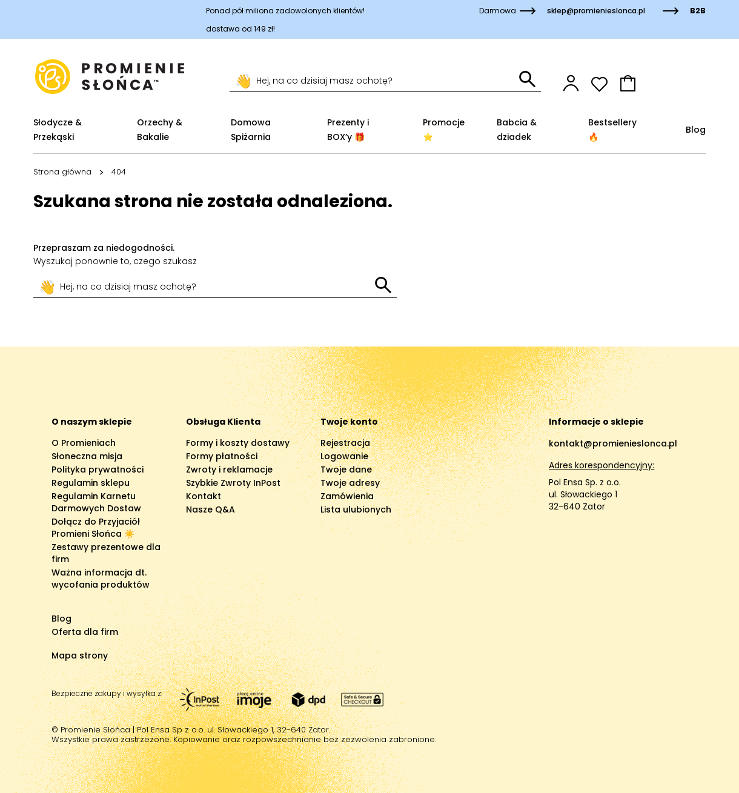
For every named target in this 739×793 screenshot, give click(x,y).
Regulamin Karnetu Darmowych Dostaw (96, 502)
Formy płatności (221, 456)
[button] (663, 83)
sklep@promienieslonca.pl (596, 10)
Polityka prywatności (97, 469)
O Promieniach (83, 443)
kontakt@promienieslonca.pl (613, 443)
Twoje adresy (350, 483)
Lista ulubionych (355, 509)
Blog (61, 618)
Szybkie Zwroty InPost (233, 483)
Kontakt (203, 496)
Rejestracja (345, 443)
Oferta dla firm (84, 632)
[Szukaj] (374, 81)
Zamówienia (347, 496)
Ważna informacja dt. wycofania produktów (100, 578)
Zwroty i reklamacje (229, 469)
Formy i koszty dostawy (238, 443)
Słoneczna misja (86, 456)
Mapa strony (79, 655)
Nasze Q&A (210, 509)
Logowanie (344, 456)
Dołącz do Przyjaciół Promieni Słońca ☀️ (95, 528)
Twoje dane (346, 469)
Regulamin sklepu (90, 483)
